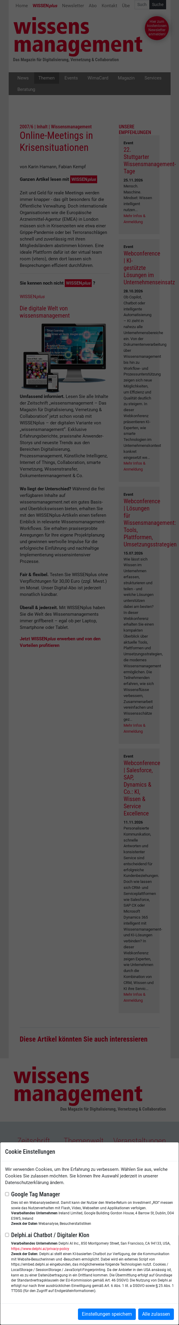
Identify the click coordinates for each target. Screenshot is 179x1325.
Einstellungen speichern (107, 1314)
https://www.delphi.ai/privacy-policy (40, 1249)
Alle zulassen (156, 1314)
